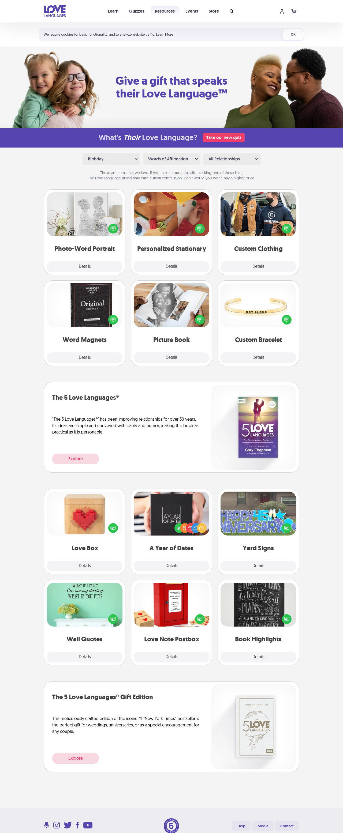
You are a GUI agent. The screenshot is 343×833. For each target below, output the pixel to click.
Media (263, 826)
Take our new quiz (223, 137)
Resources (165, 11)
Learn (113, 11)
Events (191, 11)
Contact (287, 826)
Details (85, 267)
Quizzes (136, 11)
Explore (75, 459)
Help (241, 826)
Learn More (164, 34)
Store (214, 11)
